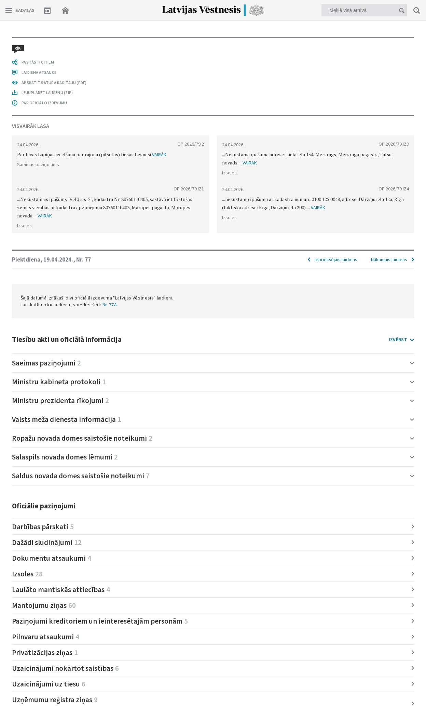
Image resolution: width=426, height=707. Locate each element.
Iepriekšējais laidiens (336, 259)
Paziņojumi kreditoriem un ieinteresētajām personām (100, 621)
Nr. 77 (83, 259)
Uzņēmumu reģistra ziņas (55, 699)
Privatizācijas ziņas (45, 652)
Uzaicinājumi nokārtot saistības (65, 668)
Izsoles (27, 573)
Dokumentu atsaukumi (51, 558)
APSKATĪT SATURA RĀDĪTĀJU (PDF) (54, 82)
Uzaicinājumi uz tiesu (48, 684)
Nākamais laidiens (389, 259)
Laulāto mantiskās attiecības (61, 589)
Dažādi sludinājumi (47, 542)
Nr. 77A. (110, 305)
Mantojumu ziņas (44, 605)
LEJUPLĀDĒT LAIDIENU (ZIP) (47, 92)
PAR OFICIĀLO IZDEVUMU (44, 102)
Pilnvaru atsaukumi (45, 636)
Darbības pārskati (43, 526)
